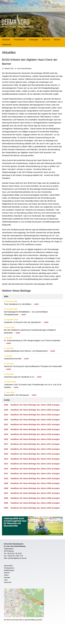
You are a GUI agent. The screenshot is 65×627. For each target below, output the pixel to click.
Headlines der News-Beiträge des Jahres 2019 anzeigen (35, 434)
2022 (6, 419)
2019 (6, 434)
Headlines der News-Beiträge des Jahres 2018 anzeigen (35, 439)
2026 (6, 405)
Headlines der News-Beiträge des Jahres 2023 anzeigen (35, 415)
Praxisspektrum (9, 568)
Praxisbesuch (19, 39)
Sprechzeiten (8, 566)
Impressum (6, 44)
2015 (6, 454)
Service (57, 39)
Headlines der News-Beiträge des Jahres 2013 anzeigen (35, 464)
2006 (6, 498)
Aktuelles (7, 577)
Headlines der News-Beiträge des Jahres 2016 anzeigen (35, 449)
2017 (6, 444)
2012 (6, 469)
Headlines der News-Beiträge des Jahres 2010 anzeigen (35, 478)
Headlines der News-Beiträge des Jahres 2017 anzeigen (35, 444)
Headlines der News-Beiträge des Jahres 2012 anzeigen (35, 469)
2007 (6, 493)
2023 (6, 415)
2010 (6, 478)
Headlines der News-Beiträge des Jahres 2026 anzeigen (35, 405)
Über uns (46, 39)
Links (5, 580)
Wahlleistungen (9, 570)
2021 (6, 424)
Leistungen (33, 39)
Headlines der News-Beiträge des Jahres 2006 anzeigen (35, 498)
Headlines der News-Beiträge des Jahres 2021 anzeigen (35, 424)
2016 (6, 449)
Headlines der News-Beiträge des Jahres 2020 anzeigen (35, 429)
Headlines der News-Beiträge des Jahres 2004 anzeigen (35, 508)
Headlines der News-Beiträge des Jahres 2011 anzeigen (35, 473)
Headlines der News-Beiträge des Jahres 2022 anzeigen (35, 419)
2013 (6, 464)
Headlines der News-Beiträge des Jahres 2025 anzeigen (35, 410)
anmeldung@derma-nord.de (17, 558)
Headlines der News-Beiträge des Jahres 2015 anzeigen (35, 454)
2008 (6, 488)
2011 (6, 473)
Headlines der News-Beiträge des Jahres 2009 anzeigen (35, 483)
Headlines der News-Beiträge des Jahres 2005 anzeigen (35, 503)
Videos (6, 575)
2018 (6, 439)
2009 (6, 483)
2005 (6, 503)
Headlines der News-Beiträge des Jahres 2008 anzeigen (35, 488)
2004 (6, 508)
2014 (6, 459)
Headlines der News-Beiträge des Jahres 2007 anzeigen (35, 493)
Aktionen (7, 573)
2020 (6, 429)
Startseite (6, 39)
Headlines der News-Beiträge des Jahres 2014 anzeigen (35, 459)
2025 (6, 410)
